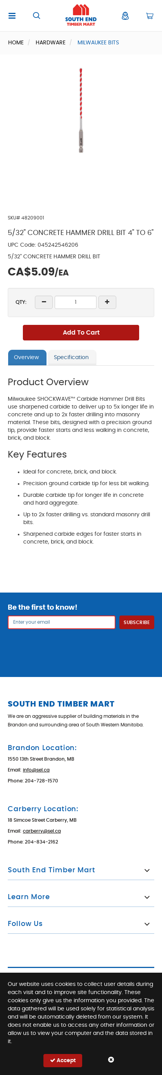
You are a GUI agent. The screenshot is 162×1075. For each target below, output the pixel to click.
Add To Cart (81, 333)
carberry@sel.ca (42, 831)
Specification (71, 357)
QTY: (21, 302)
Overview (26, 357)
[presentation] (81, 648)
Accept (63, 1060)
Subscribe (137, 622)
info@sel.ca (36, 770)
